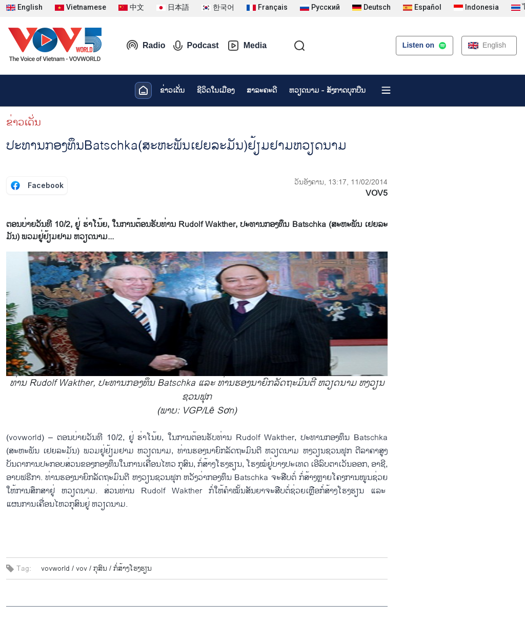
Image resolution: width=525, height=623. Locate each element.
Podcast (195, 45)
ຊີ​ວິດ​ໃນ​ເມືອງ (215, 90)
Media (247, 45)
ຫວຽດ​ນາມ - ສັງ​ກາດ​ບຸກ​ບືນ (327, 90)
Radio (145, 45)
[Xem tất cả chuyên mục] (386, 90)
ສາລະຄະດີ (262, 90)
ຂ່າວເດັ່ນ (172, 90)
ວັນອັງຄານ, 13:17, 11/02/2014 (341, 182)
